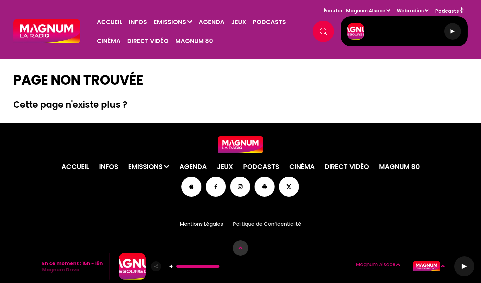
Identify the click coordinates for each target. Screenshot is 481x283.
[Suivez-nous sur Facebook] (216, 187)
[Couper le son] (171, 266)
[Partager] (156, 266)
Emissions (170, 22)
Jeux (238, 22)
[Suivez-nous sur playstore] (265, 187)
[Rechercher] (323, 31)
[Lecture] (452, 31)
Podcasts (269, 22)
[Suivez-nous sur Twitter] (289, 187)
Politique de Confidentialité (267, 223)
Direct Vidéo (148, 41)
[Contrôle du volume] (197, 266)
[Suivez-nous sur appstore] (191, 187)
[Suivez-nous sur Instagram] (240, 187)
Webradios (410, 10)
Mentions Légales (201, 223)
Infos (138, 22)
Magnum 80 (194, 41)
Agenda (211, 22)
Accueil (109, 22)
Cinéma (109, 41)
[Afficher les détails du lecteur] (240, 248)
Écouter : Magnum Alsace (354, 10)
